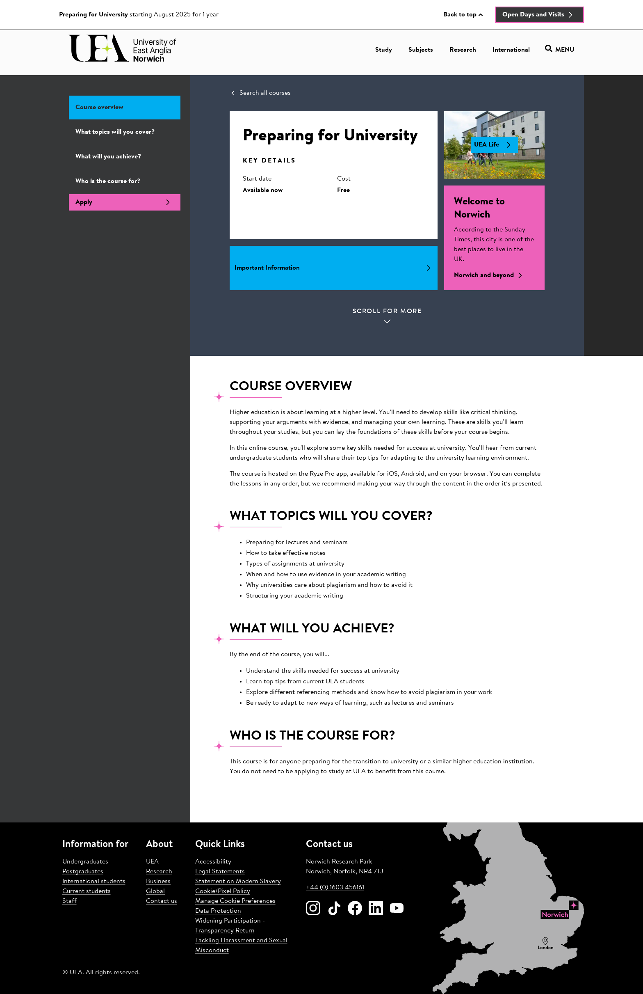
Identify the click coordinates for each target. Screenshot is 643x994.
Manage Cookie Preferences (235, 901)
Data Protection (218, 911)
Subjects (420, 50)
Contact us (161, 901)
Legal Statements (220, 871)
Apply (124, 202)
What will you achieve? (108, 156)
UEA (152, 862)
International (511, 50)
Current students (86, 891)
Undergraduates (85, 862)
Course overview (99, 107)
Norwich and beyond (490, 275)
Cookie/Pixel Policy (222, 891)
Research (462, 50)
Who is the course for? (107, 181)
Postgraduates (82, 871)
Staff (69, 901)
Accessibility (213, 862)
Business (158, 881)
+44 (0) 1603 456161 (335, 887)
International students (93, 881)
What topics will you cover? (115, 132)
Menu (559, 50)
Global (155, 891)
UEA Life (494, 145)
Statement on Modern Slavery (238, 881)
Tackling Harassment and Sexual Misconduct (241, 945)
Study (383, 50)
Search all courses (260, 93)
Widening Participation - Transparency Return (230, 926)
